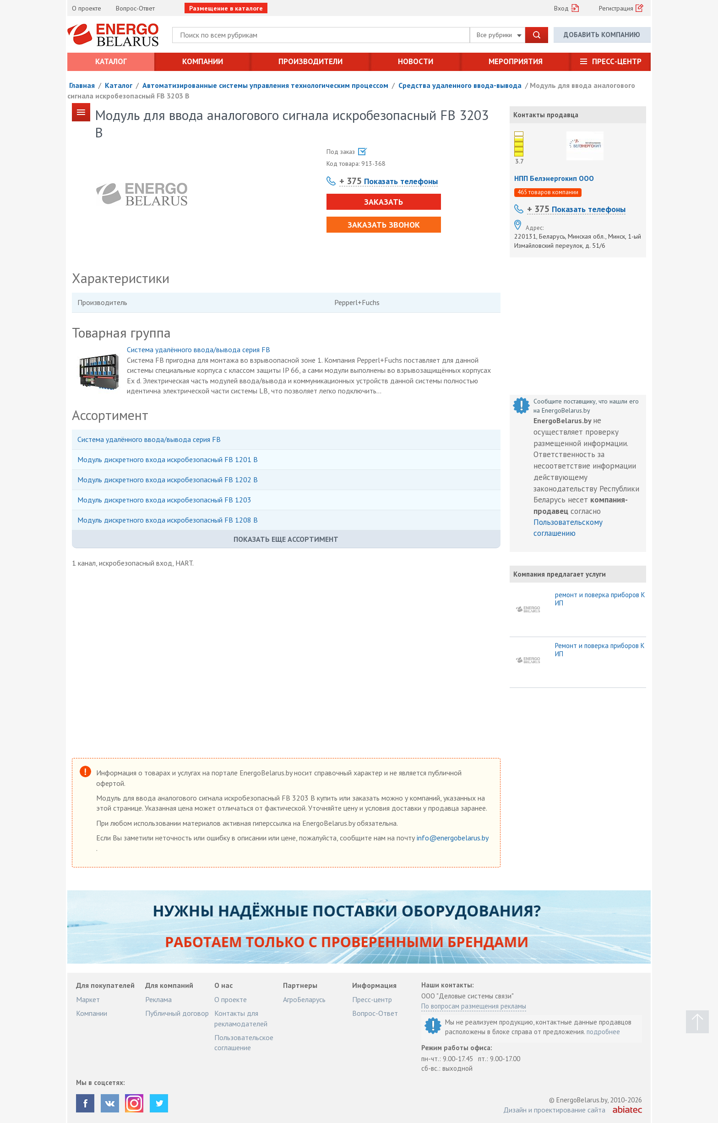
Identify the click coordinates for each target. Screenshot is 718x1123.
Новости (415, 61)
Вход (561, 8)
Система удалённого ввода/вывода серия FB (198, 349)
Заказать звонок (384, 224)
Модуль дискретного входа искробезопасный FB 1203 (164, 499)
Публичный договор (177, 1013)
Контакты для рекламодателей (240, 1018)
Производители (310, 61)
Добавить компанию (602, 34)
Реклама (158, 999)
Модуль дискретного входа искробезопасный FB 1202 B (167, 479)
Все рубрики (499, 35)
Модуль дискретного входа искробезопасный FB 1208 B (167, 519)
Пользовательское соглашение (243, 1042)
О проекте (86, 8)
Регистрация (616, 8)
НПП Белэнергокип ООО (554, 178)
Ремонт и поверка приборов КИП (600, 650)
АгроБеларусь (304, 999)
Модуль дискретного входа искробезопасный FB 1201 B (167, 459)
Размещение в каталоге (226, 8)
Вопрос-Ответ (135, 8)
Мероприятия (516, 61)
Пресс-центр (617, 61)
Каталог (111, 61)
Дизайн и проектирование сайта (554, 1109)
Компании (202, 61)
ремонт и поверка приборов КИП (600, 599)
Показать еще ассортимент (286, 539)
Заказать (383, 201)
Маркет (88, 999)
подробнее (603, 1031)
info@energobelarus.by (452, 837)
